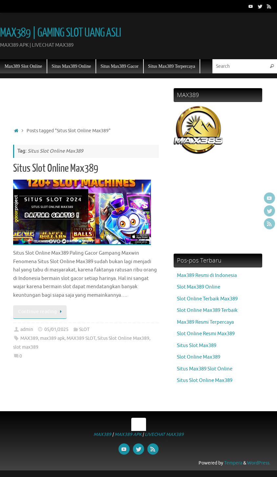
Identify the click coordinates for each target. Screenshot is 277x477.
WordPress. (258, 463)
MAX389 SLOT (81, 338)
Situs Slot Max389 (196, 345)
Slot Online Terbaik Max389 (207, 299)
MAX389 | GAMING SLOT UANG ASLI (60, 32)
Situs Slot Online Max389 (55, 168)
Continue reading (41, 311)
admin (26, 329)
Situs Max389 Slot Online (204, 369)
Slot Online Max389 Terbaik (207, 310)
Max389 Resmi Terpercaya (205, 322)
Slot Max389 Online (198, 287)
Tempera (233, 463)
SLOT (84, 329)
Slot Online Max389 (198, 357)
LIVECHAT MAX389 (164, 434)
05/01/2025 (56, 329)
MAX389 (29, 338)
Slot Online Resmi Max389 (206, 334)
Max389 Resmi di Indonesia (207, 275)
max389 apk (52, 338)
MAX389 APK (128, 434)
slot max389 (25, 347)
